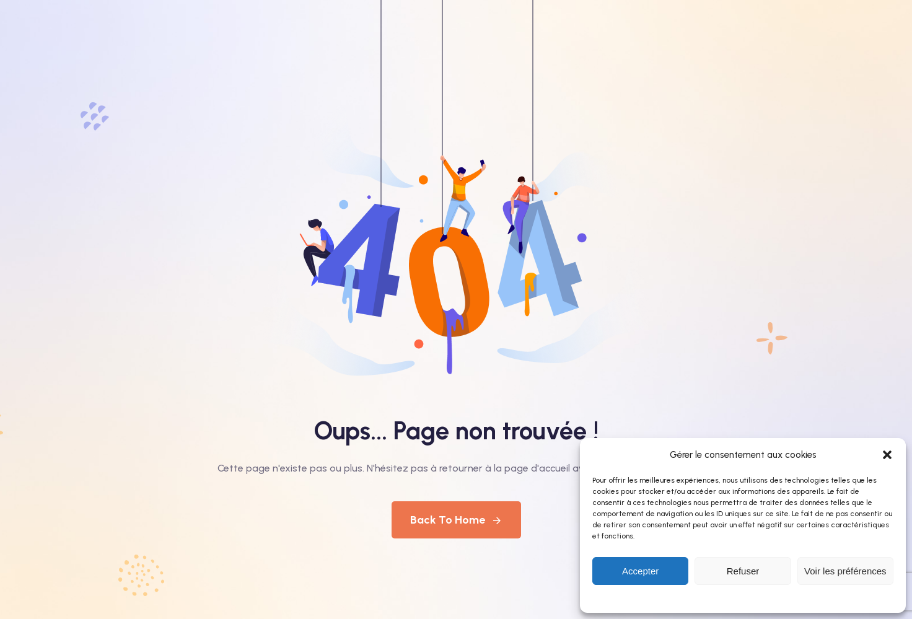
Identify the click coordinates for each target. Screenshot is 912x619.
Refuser (743, 571)
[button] (887, 455)
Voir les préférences (845, 571)
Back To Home (456, 520)
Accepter (640, 571)
